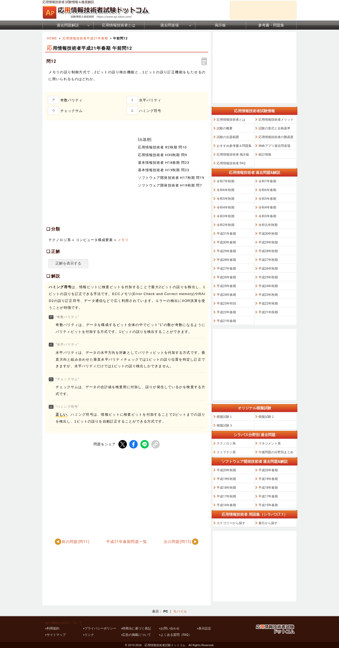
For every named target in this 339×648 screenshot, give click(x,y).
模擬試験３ (225, 425)
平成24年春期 (226, 295)
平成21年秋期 (268, 312)
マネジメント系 (269, 443)
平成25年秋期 (268, 277)
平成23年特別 (226, 303)
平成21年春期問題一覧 (126, 542)
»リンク (88, 635)
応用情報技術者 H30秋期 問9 (162, 155)
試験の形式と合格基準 (274, 128)
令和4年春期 (267, 207)
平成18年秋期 (226, 488)
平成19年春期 (268, 479)
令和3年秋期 (225, 216)
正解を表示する (68, 263)
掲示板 (220, 25)
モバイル (180, 611)
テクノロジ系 (226, 443)
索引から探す (268, 523)
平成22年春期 (226, 312)
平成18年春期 (268, 488)
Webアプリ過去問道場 (274, 146)
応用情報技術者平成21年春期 (85, 38)
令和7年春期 (267, 181)
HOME (52, 38)
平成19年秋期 (226, 479)
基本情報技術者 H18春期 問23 (163, 163)
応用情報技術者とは (118, 25)
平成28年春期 (226, 260)
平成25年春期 (226, 286)
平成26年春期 (226, 277)
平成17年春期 (268, 496)
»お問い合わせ (169, 628)
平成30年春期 (226, 242)
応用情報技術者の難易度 (275, 137)
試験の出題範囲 (228, 137)
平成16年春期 (226, 505)
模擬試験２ (266, 417)
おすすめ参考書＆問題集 (234, 146)
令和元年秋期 (268, 225)
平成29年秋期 (268, 242)
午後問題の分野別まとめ (275, 452)
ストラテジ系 (226, 452)
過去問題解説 (68, 25)
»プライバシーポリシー (99, 628)
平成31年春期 (226, 233)
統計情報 (264, 154)
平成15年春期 (268, 505)
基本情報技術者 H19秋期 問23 (163, 170)
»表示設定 (204, 628)
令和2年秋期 (225, 225)
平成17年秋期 (226, 496)
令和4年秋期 (225, 207)
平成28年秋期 (268, 251)
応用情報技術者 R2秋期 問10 (162, 147)
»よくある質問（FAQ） (175, 635)
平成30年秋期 (268, 233)
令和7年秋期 (225, 181)
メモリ (123, 240)
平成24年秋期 (268, 286)
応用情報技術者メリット (275, 119)
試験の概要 (225, 128)
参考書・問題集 (271, 25)
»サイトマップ (55, 635)
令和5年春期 (267, 199)
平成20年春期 (268, 470)
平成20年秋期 (226, 470)
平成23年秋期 (268, 295)
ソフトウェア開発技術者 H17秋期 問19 (171, 178)
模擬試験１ (225, 417)
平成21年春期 (226, 321)
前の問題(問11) (76, 542)
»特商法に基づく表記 (136, 628)
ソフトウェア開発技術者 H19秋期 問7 (170, 185)
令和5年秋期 (225, 199)
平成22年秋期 (268, 303)
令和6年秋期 (225, 190)
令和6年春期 (267, 190)
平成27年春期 (226, 268)
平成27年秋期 (268, 260)
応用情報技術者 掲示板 (233, 154)
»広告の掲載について (136, 635)
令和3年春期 (267, 216)
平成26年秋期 (268, 268)
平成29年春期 (226, 251)
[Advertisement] (89, 179)
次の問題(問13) (177, 542)
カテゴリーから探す (231, 523)
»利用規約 (52, 628)
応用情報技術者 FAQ (231, 163)
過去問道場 (169, 25)
